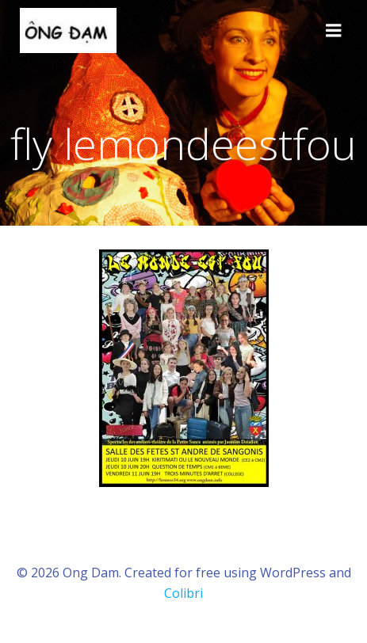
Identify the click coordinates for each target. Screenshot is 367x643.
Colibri (183, 593)
